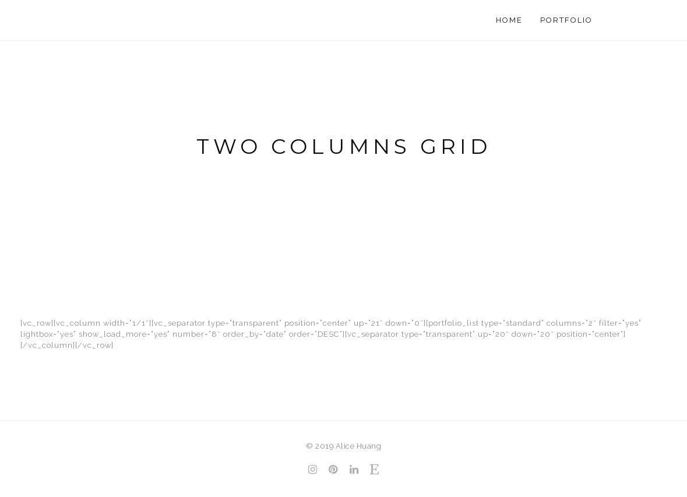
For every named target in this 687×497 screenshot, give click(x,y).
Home (509, 20)
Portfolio (566, 20)
